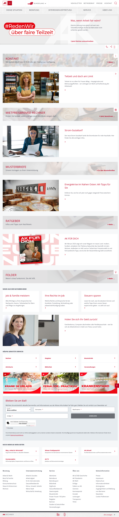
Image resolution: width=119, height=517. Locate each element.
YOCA (74, 502)
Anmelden (93, 416)
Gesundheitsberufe (32, 483)
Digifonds (52, 486)
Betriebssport (53, 481)
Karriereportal (77, 491)
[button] (116, 3)
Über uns (107, 10)
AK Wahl (75, 481)
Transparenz (77, 499)
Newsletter (76, 3)
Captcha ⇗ (30, 425)
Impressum (99, 478)
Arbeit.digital (30, 478)
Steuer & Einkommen (10, 486)
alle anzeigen (108, 515)
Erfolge (75, 483)
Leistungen (76, 497)
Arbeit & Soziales (31, 476)
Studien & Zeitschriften (57, 504)
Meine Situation (14, 10)
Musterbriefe (53, 494)
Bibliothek (52, 483)
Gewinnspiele (53, 491)
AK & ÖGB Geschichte (80, 476)
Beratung (34, 10)
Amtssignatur (100, 486)
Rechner (52, 502)
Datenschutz (100, 481)
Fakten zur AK (77, 486)
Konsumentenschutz (9, 483)
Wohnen (5, 489)
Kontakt (108, 3)
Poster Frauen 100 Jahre (57, 497)
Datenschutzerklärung (16, 435)
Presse (99, 3)
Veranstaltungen (54, 507)
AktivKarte (52, 476)
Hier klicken (23, 423)
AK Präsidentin (77, 478)
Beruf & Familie (8, 478)
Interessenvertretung (60, 10)
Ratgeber (52, 499)
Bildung (5, 481)
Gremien (75, 489)
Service (87, 10)
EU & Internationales (33, 481)
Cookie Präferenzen (102, 497)
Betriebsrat (89, 3)
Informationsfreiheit (102, 483)
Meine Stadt (30, 489)
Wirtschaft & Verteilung (33, 491)
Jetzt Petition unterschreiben (82, 41)
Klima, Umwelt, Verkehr (34, 486)
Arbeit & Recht (7, 476)
